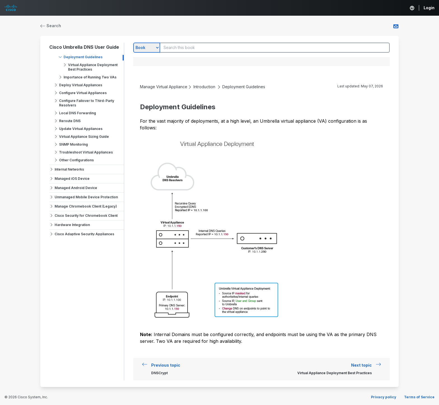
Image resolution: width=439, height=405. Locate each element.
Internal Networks (69, 169)
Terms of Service (419, 397)
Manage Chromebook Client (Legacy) (86, 206)
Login (429, 7)
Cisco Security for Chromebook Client (86, 215)
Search (50, 25)
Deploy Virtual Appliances (80, 85)
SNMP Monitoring (73, 144)
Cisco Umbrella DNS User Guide (84, 47)
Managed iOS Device (72, 178)
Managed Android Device (76, 188)
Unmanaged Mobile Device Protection (86, 197)
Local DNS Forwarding (77, 113)
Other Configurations (76, 160)
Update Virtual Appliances (80, 129)
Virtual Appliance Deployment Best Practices (93, 67)
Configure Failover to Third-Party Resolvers (86, 103)
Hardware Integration (72, 225)
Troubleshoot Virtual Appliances (86, 152)
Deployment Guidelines (83, 57)
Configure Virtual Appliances (83, 93)
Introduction (204, 86)
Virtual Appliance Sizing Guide (84, 136)
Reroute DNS (70, 121)
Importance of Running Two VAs (90, 77)
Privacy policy (383, 397)
